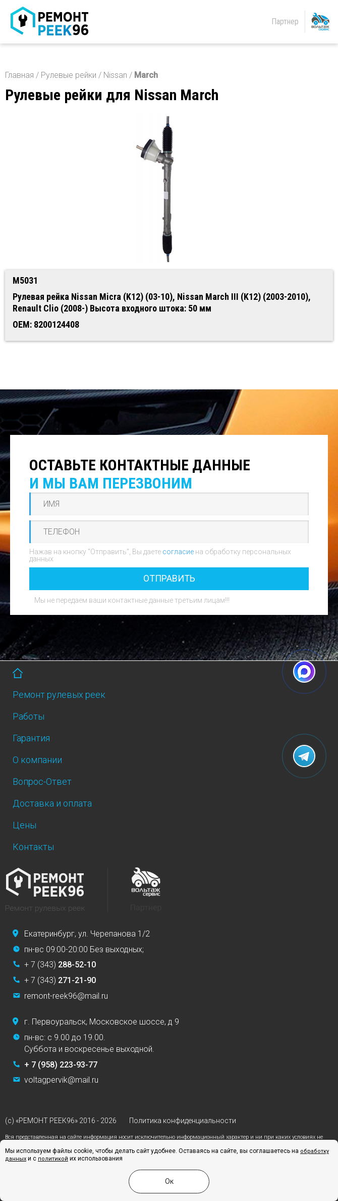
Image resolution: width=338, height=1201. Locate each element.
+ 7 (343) (60, 964)
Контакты (33, 846)
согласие (178, 552)
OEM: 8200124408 (46, 324)
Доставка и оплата (52, 803)
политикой (53, 1158)
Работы (28, 716)
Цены (24, 825)
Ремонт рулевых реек (59, 694)
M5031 (25, 280)
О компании (37, 759)
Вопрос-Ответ (42, 781)
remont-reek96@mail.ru (66, 996)
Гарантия (31, 738)
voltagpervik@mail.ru (61, 1080)
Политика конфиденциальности (182, 1121)
